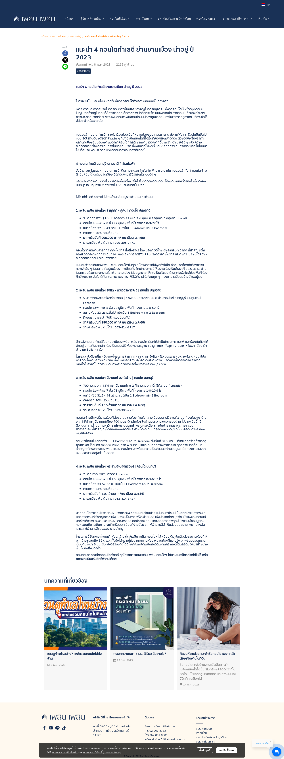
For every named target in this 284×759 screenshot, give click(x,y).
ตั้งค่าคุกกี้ (204, 750)
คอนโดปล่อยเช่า (205, 741)
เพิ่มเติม (264, 18)
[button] (265, 5)
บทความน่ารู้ (75, 36)
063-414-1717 (125, 327)
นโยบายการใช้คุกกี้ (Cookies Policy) (102, 752)
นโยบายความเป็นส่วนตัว (65, 752)
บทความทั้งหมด (59, 36)
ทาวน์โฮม (201, 733)
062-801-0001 (158, 735)
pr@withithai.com (164, 726)
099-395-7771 (125, 242)
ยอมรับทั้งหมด (226, 750)
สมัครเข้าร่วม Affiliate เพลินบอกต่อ (165, 739)
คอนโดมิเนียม (204, 728)
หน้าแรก (44, 36)
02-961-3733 (157, 730)
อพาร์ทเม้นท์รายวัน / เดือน (211, 737)
